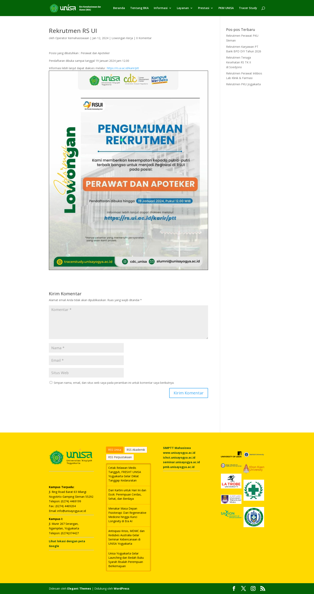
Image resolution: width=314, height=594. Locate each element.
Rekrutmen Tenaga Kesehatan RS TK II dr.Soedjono (238, 62)
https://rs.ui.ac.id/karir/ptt (123, 68)
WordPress (121, 588)
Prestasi (203, 8)
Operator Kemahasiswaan (72, 38)
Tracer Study (248, 8)
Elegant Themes (79, 588)
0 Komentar (144, 38)
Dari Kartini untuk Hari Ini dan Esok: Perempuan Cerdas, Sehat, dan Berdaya (127, 494)
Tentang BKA (139, 8)
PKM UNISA (226, 8)
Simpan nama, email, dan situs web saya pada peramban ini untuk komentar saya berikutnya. (114, 383)
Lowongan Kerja (122, 38)
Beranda (119, 8)
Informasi (161, 8)
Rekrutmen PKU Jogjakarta (243, 84)
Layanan (183, 8)
